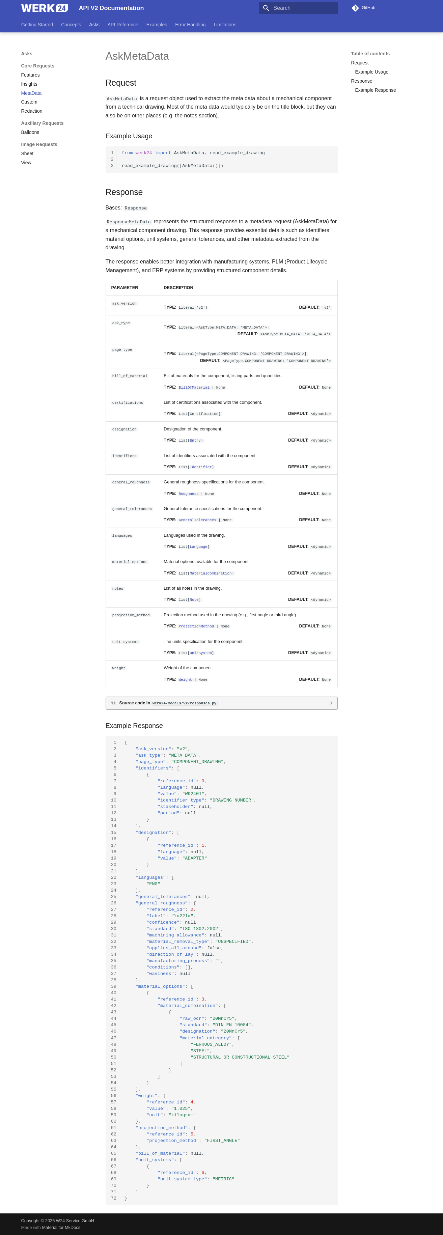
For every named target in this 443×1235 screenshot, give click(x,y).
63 (113, 1141)
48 (113, 1044)
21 (113, 871)
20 (113, 864)
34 (113, 954)
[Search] (298, 8)
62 (113, 1134)
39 (113, 986)
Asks (94, 24)
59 (113, 1115)
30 (113, 929)
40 (113, 993)
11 (113, 807)
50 (113, 1057)
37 (113, 974)
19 (113, 858)
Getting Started (37, 24)
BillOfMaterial (194, 386)
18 (113, 851)
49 (113, 1050)
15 (113, 832)
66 (113, 1160)
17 (113, 845)
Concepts (71, 24)
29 (113, 922)
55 (113, 1089)
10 (113, 800)
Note (194, 599)
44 (113, 1018)
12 (113, 813)
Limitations (225, 24)
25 (113, 896)
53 (113, 1076)
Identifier (201, 466)
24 (113, 890)
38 (113, 980)
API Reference (122, 24)
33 (113, 948)
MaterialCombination (210, 572)
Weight (185, 678)
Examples (156, 24)
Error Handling (190, 24)
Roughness (189, 493)
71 (113, 1192)
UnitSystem (201, 652)
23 (113, 883)
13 (113, 819)
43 (113, 1012)
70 (113, 1185)
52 (113, 1070)
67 (113, 1166)
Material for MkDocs (61, 1227)
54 (113, 1082)
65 (113, 1153)
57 (113, 1102)
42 (113, 1006)
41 (113, 999)
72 (113, 1198)
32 (113, 941)
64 (113, 1147)
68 (113, 1173)
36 (113, 967)
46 (113, 1031)
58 (113, 1108)
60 (113, 1121)
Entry (195, 440)
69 (113, 1179)
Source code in (168, 702)
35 (113, 961)
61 (113, 1127)
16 (113, 839)
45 (113, 1025)
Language (198, 546)
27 (113, 909)
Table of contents (370, 53)
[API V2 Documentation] (45, 8)
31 (113, 935)
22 (113, 877)
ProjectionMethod (196, 625)
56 (113, 1095)
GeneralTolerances (197, 519)
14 (113, 826)
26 (113, 903)
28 (113, 916)
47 (113, 1038)
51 (113, 1063)
